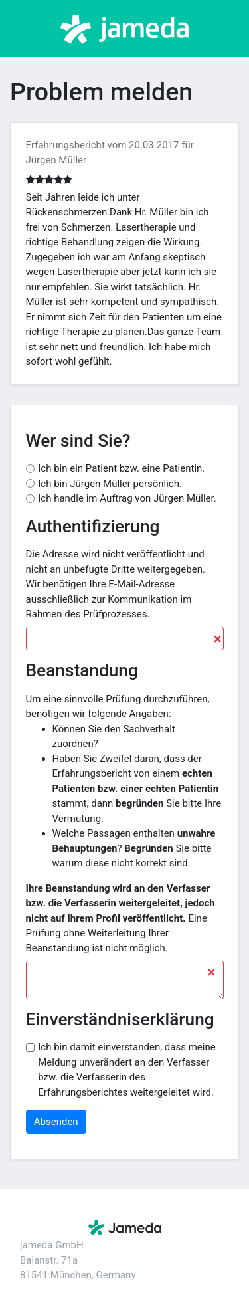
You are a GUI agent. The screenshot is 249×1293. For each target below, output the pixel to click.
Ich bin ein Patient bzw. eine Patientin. (121, 468)
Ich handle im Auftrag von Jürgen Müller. (127, 498)
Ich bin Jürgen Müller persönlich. (110, 484)
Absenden (56, 1122)
